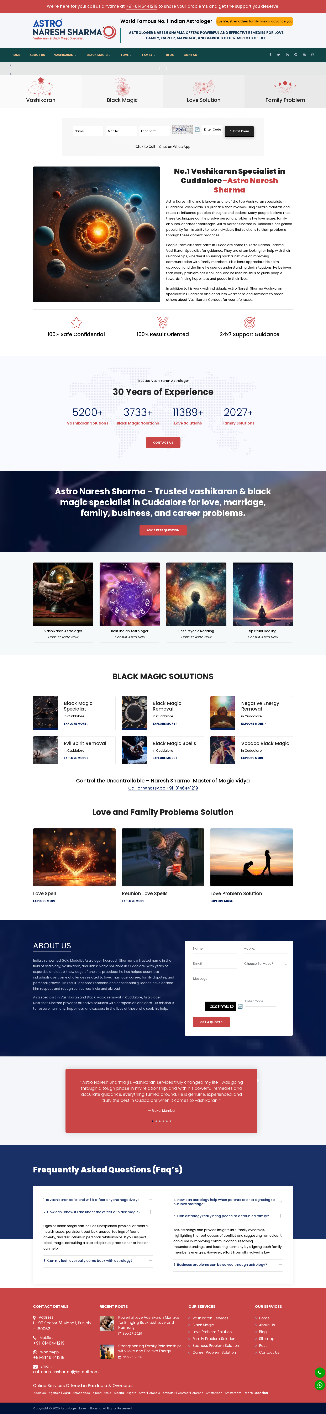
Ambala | (155, 1393)
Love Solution (204, 100)
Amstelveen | (215, 1393)
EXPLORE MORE (76, 724)
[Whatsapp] (317, 1383)
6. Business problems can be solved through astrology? (220, 1264)
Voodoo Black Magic (265, 743)
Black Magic (97, 55)
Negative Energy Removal (260, 706)
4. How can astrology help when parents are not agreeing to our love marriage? (224, 1201)
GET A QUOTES (211, 1022)
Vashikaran (63, 55)
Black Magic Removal (167, 706)
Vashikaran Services (210, 1318)
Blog (170, 55)
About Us (37, 55)
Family (147, 55)
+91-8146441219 (141, 6)
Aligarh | (132, 1393)
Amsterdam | (234, 1393)
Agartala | (55, 1393)
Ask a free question (163, 530)
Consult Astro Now (63, 637)
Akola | (108, 1393)
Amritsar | (184, 1393)
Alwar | (143, 1393)
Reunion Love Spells (145, 893)
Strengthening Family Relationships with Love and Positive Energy (150, 1349)
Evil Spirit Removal (85, 743)
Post (263, 1345)
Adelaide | (40, 1393)
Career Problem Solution (214, 1352)
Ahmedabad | (82, 1393)
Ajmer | (98, 1393)
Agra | (67, 1393)
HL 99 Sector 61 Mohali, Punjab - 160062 (62, 1326)
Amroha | (198, 1393)
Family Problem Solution (214, 1338)
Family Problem (285, 100)
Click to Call (145, 146)
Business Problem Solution (216, 1345)
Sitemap (266, 1338)
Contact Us (163, 442)
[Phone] (316, 1369)
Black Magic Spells (174, 743)
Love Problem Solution (236, 893)
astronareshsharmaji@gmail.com (63, 1372)
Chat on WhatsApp (174, 146)
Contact (191, 55)
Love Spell (44, 893)
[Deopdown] (265, 965)
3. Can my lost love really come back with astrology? (87, 1260)
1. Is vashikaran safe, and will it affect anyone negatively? (91, 1199)
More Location (256, 1393)
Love (125, 55)
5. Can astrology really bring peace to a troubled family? (221, 1216)
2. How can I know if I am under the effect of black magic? (91, 1212)
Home (15, 55)
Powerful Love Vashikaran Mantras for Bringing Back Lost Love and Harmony (149, 1322)
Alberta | (120, 1393)
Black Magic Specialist (78, 706)
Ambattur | (170, 1393)
